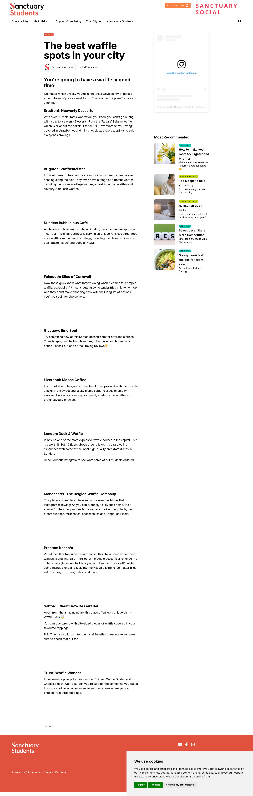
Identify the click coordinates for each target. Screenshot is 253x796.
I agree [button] (141, 784)
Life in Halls (40, 21)
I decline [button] (155, 784)
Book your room (177, 5)
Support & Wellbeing (68, 21)
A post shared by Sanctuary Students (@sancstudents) (184, 107)
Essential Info (20, 21)
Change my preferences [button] (180, 784)
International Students (119, 21)
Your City (91, 21)
